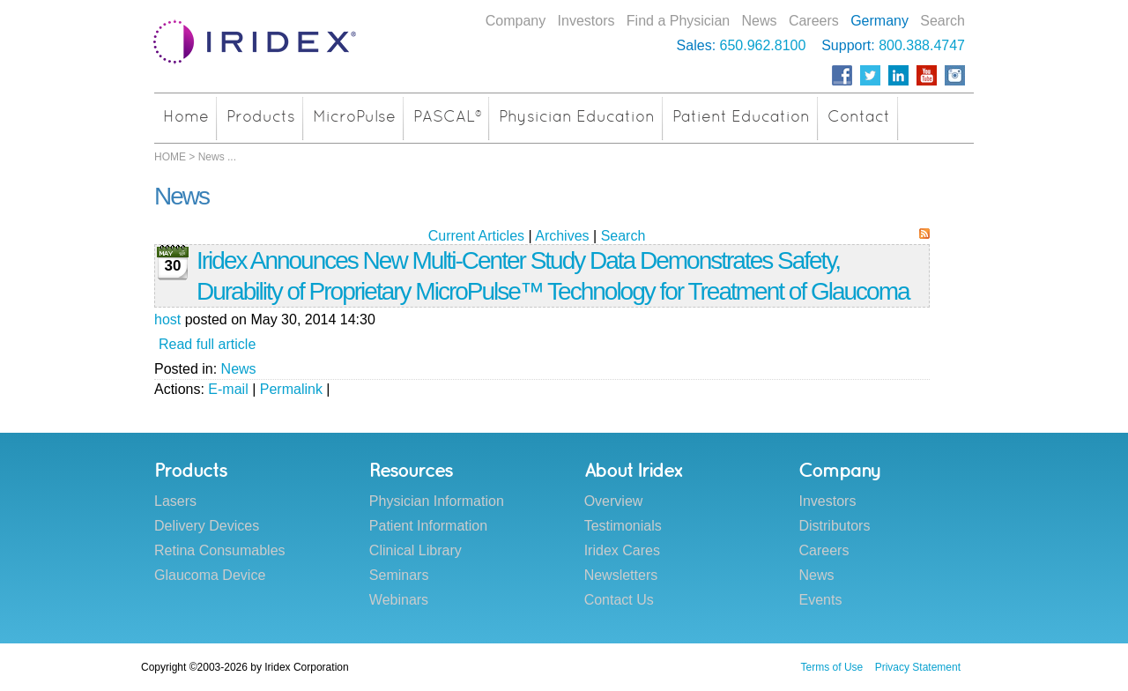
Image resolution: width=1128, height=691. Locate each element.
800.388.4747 (922, 45)
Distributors (834, 525)
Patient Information (428, 525)
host (167, 319)
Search (942, 20)
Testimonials (623, 525)
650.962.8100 (763, 45)
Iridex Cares (622, 550)
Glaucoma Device (209, 575)
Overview (613, 501)
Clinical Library (415, 550)
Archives (562, 235)
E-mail (228, 389)
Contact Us (619, 599)
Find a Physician (678, 20)
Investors (586, 20)
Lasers (175, 501)
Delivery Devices (206, 525)
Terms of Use (832, 667)
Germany (879, 20)
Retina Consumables (220, 550)
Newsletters (621, 575)
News (759, 20)
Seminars (399, 575)
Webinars (398, 599)
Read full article (207, 344)
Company (515, 20)
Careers (814, 20)
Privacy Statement (918, 667)
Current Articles (476, 235)
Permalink (291, 389)
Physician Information (436, 501)
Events (820, 599)
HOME (170, 157)
